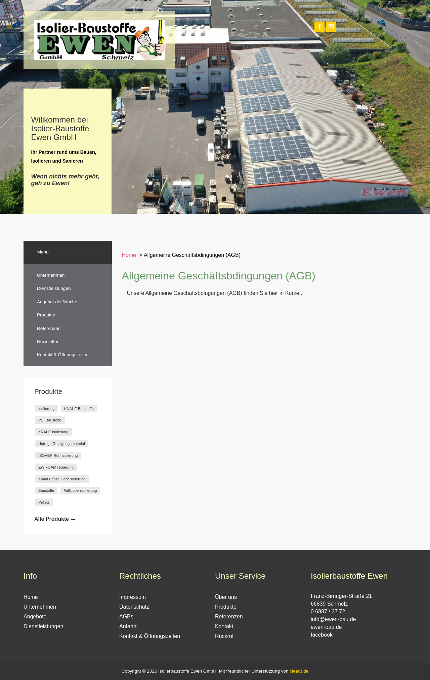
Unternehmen (50, 275)
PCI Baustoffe (49, 420)
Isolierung (46, 409)
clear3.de (299, 671)
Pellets (44, 502)
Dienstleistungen (54, 288)
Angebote (35, 616)
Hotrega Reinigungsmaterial (61, 444)
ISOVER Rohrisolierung (58, 455)
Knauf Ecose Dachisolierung (62, 479)
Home (129, 255)
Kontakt (224, 626)
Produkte (46, 314)
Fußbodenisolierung (80, 490)
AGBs (126, 616)
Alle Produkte (51, 519)
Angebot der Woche (57, 301)
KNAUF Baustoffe (79, 409)
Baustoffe (46, 490)
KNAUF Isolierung (53, 432)
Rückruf (224, 636)
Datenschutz (134, 607)
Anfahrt (128, 626)
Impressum (132, 597)
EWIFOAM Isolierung (56, 467)
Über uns (226, 597)
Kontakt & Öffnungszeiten (63, 354)
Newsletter (47, 341)
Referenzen (48, 328)
